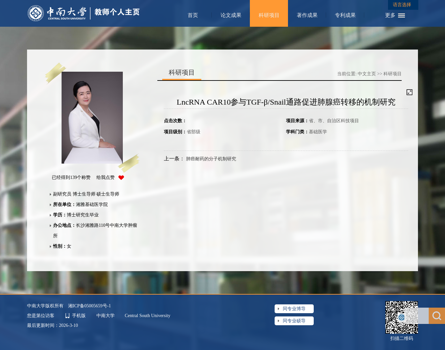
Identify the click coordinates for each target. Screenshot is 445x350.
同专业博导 (294, 308)
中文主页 (367, 73)
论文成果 (231, 15)
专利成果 (345, 15)
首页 (193, 15)
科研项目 (269, 15)
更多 (390, 15)
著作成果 (307, 15)
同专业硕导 (294, 320)
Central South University (147, 315)
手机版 (79, 315)
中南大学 (106, 315)
